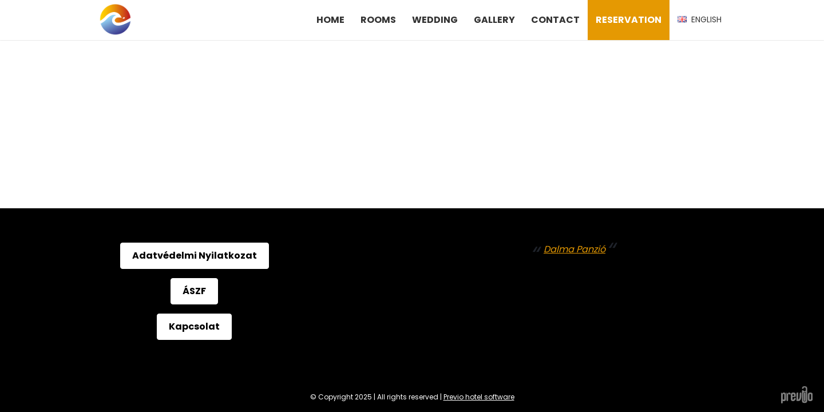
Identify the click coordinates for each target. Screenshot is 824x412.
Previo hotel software (478, 397)
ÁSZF (194, 291)
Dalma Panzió (574, 249)
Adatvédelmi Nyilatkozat (194, 255)
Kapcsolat (194, 326)
